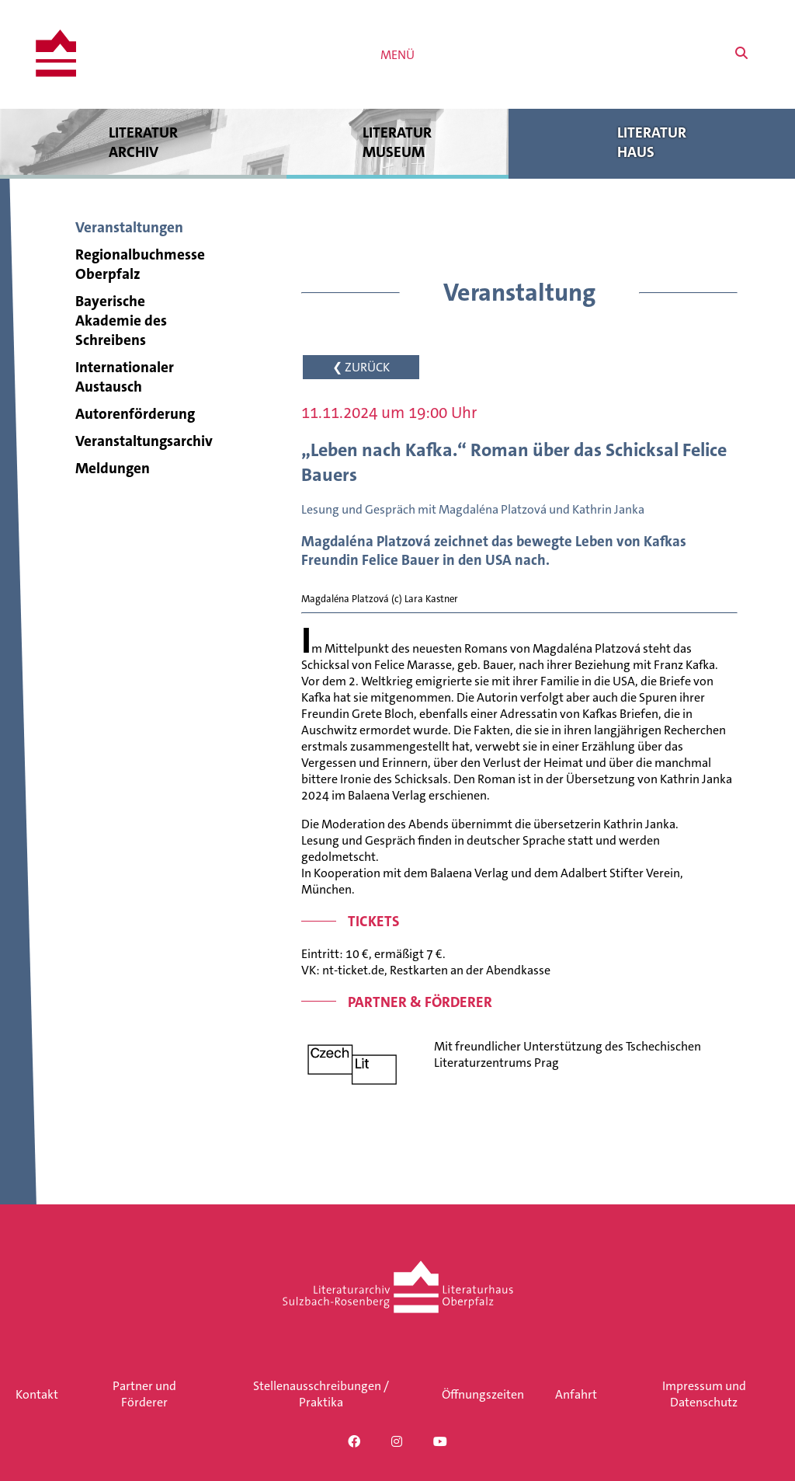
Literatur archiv (143, 142)
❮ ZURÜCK (361, 367)
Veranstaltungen (129, 227)
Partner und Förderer (144, 1394)
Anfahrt (576, 1394)
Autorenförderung (135, 413)
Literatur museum (397, 142)
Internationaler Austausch (124, 376)
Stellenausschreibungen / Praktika (321, 1394)
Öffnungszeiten (483, 1394)
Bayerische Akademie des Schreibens (121, 320)
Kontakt (37, 1394)
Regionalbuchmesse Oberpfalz (140, 264)
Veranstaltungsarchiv (144, 441)
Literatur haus (652, 142)
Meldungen (112, 468)
